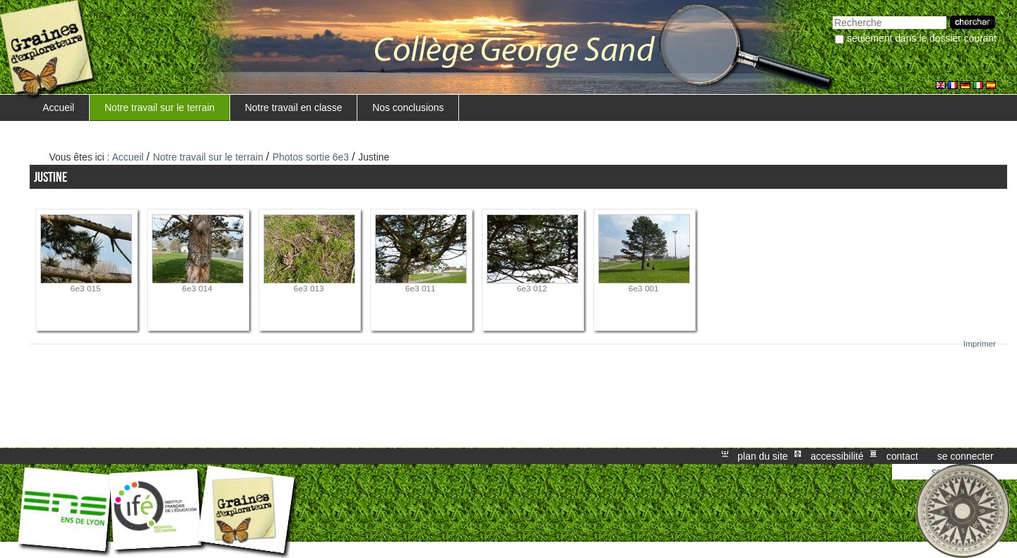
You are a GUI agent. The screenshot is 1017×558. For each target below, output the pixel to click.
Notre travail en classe (294, 107)
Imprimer (980, 344)
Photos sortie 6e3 (311, 157)
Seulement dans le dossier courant (922, 38)
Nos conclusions (408, 107)
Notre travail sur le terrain (160, 107)
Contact (902, 456)
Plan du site (762, 456)
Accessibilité (837, 456)
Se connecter (965, 456)
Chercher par (832, 14)
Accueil (58, 107)
